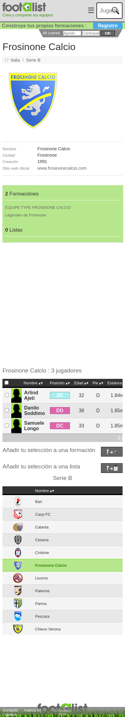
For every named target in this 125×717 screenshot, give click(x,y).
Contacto (10, 710)
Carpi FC (42, 514)
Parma (41, 603)
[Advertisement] (62, 305)
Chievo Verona (48, 629)
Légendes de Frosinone (25, 215)
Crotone (42, 552)
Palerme (42, 591)
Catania (41, 527)
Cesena (41, 540)
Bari (38, 501)
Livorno (41, 578)
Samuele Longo (34, 425)
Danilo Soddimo (34, 410)
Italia (15, 60)
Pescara (42, 616)
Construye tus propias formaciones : (62, 25)
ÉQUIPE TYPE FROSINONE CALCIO (38, 207)
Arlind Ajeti (31, 395)
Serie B (33, 60)
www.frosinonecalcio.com (62, 168)
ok (108, 33)
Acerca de (33, 710)
